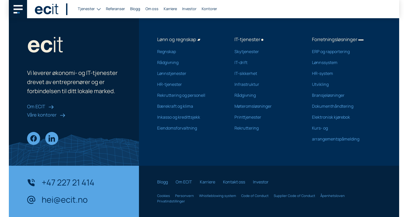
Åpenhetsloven (332, 195)
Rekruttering (266, 128)
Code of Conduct (255, 195)
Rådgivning (189, 62)
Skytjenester (266, 51)
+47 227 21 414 (60, 182)
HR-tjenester (189, 84)
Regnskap (189, 51)
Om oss (151, 8)
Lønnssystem (344, 62)
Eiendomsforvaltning (189, 128)
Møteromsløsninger (266, 106)
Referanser (115, 8)
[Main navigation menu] (18, 9)
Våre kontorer (46, 115)
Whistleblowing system (217, 195)
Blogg (135, 8)
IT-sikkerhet (266, 73)
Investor (189, 8)
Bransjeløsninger (344, 95)
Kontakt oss (234, 182)
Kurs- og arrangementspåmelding (344, 133)
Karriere (170, 8)
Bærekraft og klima (189, 106)
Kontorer (209, 8)
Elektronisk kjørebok (344, 117)
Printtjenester (266, 117)
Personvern (184, 195)
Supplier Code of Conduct (294, 195)
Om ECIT (40, 106)
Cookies (163, 195)
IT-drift (266, 62)
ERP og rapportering (344, 51)
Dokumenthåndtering (344, 106)
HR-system (344, 73)
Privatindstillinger (171, 201)
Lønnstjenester (189, 73)
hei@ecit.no (57, 199)
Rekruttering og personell (189, 95)
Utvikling (344, 84)
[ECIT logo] (46, 9)
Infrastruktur (266, 84)
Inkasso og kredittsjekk (189, 117)
